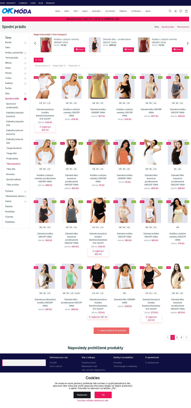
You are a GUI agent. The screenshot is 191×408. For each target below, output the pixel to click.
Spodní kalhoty (13, 179)
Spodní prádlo (168, 27)
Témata (123, 11)
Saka (7, 47)
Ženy (66, 11)
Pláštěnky (10, 222)
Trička (8, 78)
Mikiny (8, 62)
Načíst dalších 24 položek (111, 330)
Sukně (8, 201)
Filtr (38, 60)
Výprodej (136, 11)
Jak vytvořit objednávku (93, 370)
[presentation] (35, 43)
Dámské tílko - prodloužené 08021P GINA (71, 302)
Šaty (7, 93)
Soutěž (53, 362)
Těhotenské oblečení (15, 196)
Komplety (10, 211)
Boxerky (10, 174)
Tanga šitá (11, 153)
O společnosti (152, 362)
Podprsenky (12, 158)
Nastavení (82, 395)
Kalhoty (9, 83)
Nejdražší (74, 65)
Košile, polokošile (14, 52)
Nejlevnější (59, 65)
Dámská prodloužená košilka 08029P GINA (45, 302)
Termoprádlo (11, 57)
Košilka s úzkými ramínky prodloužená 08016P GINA (45, 178)
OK (103, 395)
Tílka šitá (10, 169)
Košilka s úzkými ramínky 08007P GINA (177, 236)
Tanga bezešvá (14, 148)
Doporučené (42, 65)
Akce (147, 11)
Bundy (8, 42)
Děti (76, 11)
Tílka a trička (12, 184)
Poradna (117, 362)
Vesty (8, 68)
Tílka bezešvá (183, 27)
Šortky (8, 88)
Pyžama (9, 191)
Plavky (8, 73)
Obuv (85, 11)
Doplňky (96, 11)
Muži (57, 11)
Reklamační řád (89, 366)
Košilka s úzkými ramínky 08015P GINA (71, 112)
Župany (9, 206)
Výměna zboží (89, 362)
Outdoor (110, 11)
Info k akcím (56, 366)
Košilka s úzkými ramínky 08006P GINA (98, 178)
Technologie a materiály (125, 366)
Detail (79, 49)
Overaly (9, 216)
